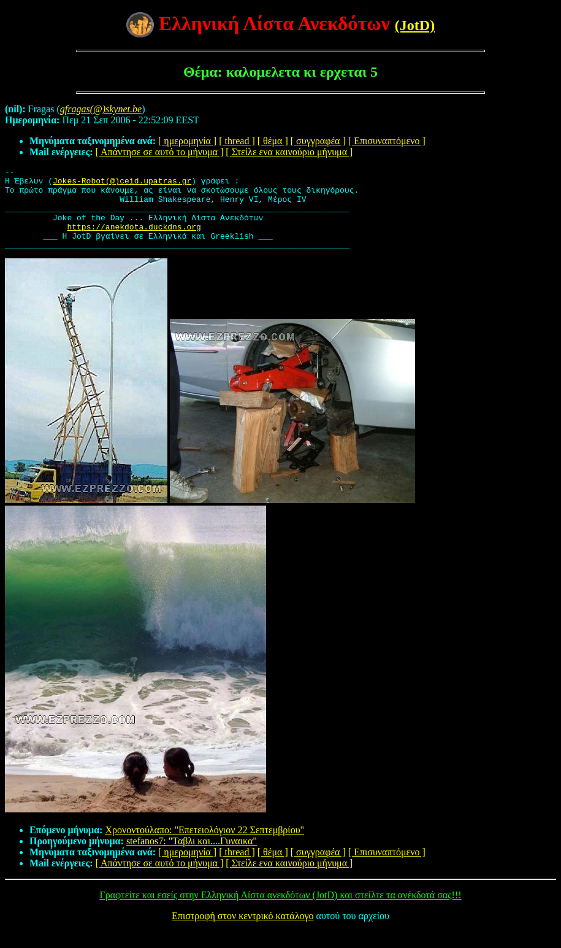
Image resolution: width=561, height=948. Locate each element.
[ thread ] (237, 141)
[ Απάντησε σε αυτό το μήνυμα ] (160, 152)
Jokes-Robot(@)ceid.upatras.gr (122, 184)
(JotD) (415, 25)
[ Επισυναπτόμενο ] (387, 141)
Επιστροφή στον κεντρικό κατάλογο (242, 932)
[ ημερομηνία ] (187, 141)
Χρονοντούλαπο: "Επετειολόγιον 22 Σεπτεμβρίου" (204, 846)
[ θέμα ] (273, 141)
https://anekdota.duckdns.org (133, 239)
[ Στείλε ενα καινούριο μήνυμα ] (289, 152)
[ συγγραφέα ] (318, 141)
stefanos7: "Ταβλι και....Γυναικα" (191, 857)
